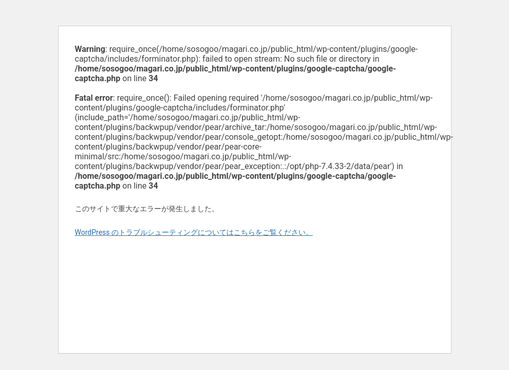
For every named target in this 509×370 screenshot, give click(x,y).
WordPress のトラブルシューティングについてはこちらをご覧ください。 (194, 232)
